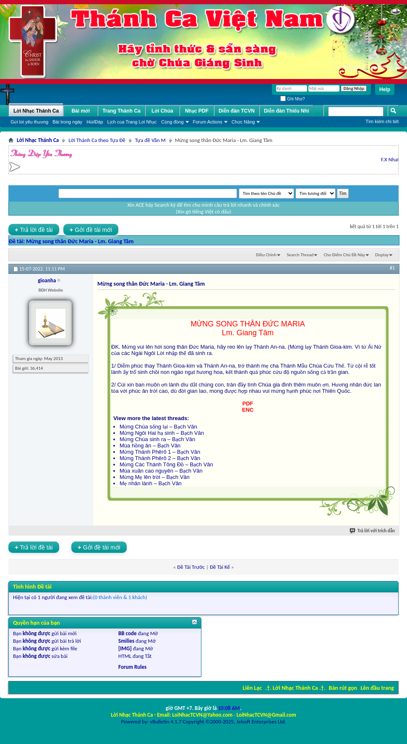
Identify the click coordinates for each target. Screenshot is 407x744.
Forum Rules (132, 667)
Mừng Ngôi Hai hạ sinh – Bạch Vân (162, 433)
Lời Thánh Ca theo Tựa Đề (96, 140)
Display (382, 255)
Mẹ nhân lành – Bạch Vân (151, 483)
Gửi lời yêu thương (29, 121)
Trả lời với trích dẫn (372, 531)
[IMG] (125, 648)
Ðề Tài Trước (191, 567)
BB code (127, 633)
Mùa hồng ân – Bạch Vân (150, 445)
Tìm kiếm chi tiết (382, 121)
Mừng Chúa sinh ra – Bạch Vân (157, 439)
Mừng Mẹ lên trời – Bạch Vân (155, 477)
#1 (392, 268)
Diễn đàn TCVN (237, 111)
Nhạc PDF (197, 111)
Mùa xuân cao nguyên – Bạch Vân (161, 471)
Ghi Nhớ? (292, 99)
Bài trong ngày (67, 121)
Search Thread (300, 255)
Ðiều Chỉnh (266, 255)
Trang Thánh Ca (121, 111)
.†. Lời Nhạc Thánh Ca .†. (295, 687)
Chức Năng (243, 121)
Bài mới (80, 111)
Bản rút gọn (343, 687)
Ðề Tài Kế (220, 567)
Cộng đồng (172, 121)
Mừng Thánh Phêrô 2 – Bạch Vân (160, 458)
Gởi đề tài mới (91, 229)
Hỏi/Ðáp (94, 121)
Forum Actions (207, 121)
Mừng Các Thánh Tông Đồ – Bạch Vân (166, 464)
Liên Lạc (252, 687)
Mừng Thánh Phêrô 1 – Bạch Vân (160, 452)
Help (384, 89)
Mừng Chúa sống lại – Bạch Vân (158, 426)
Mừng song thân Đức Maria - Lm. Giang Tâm (79, 241)
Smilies (126, 641)
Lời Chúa (162, 111)
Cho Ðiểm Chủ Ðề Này (344, 255)
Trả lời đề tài (34, 229)
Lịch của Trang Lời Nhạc (132, 121)
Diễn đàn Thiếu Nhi (286, 111)
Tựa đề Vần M (150, 140)
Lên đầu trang (377, 687)
